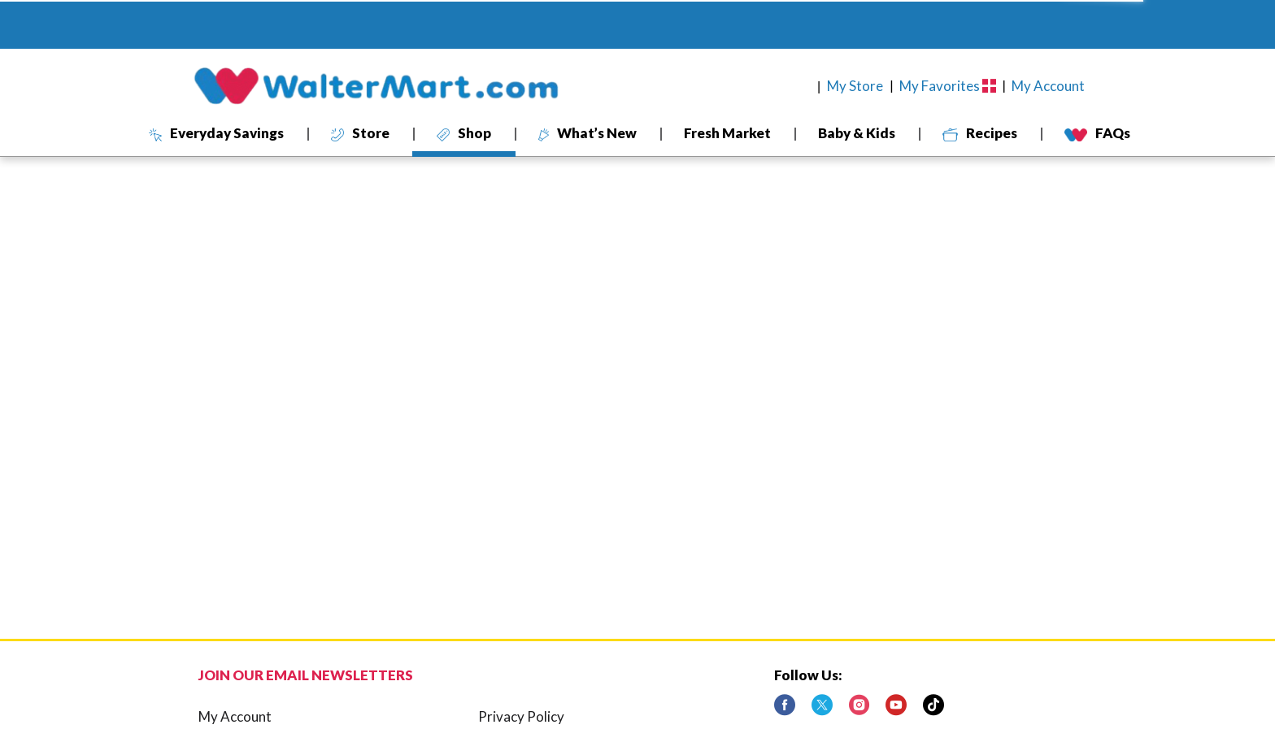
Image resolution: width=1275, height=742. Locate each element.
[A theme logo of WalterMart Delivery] (375, 86)
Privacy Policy (521, 717)
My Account (235, 717)
